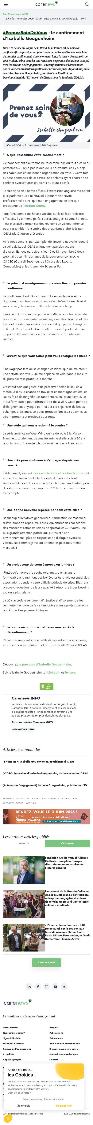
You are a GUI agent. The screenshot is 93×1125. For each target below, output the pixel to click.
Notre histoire (10, 1027)
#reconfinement (13, 803)
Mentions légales (36, 1114)
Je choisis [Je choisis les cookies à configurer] (23, 1105)
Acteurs (24, 843)
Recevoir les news (23, 728)
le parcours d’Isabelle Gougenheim (44, 664)
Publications (56, 1032)
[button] (8, 1118)
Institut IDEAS (34, 205)
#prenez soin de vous (16, 799)
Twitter (70, 672)
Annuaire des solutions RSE (64, 1043)
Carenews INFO (18, 14)
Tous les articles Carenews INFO (32, 722)
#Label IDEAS (69, 799)
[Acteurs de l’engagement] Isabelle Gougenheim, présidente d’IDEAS (46, 785)
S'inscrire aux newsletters (63, 1048)
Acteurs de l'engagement (17, 1048)
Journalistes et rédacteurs (63, 1054)
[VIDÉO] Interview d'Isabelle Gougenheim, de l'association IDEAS (45, 773)
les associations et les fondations (58, 473)
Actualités (8, 1054)
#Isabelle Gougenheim (45, 799)
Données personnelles (17, 1114)
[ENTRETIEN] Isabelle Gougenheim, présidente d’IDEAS (39, 761)
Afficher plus (46, 962)
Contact (53, 1059)
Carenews (67, 843)
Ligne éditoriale (12, 1038)
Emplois (54, 1027)
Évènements (56, 1038)
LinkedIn (53, 672)
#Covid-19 (32, 803)
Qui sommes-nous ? (14, 1032)
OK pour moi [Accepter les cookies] (64, 1105)
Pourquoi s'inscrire (13, 1043)
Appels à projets (12, 1059)
